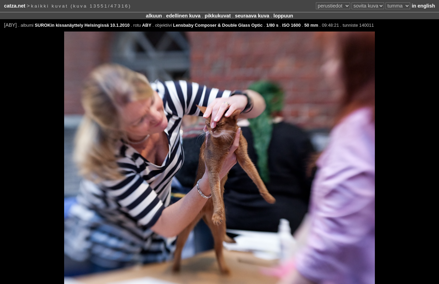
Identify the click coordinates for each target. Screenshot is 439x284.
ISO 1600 (291, 25)
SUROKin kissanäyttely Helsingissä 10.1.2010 (82, 25)
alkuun (154, 15)
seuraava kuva (252, 15)
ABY (146, 25)
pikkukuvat (218, 15)
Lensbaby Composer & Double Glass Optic (218, 25)
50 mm (311, 25)
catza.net (14, 6)
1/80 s (272, 25)
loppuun (283, 15)
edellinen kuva (183, 15)
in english (423, 6)
